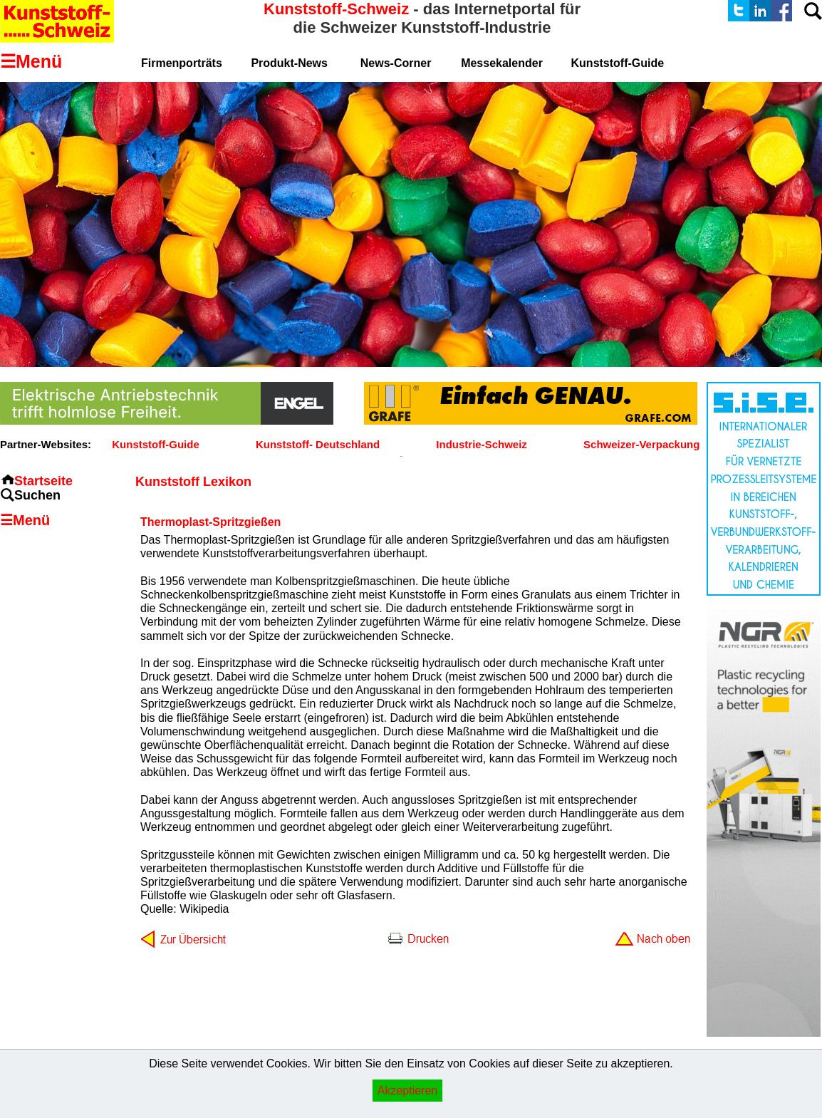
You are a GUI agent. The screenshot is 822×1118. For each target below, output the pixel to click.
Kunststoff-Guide (155, 444)
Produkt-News (289, 63)
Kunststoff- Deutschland (318, 444)
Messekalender (502, 63)
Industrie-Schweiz (481, 444)
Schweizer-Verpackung (641, 444)
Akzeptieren (408, 1091)
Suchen (37, 495)
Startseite (43, 481)
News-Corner (396, 63)
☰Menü (25, 520)
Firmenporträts (181, 63)
